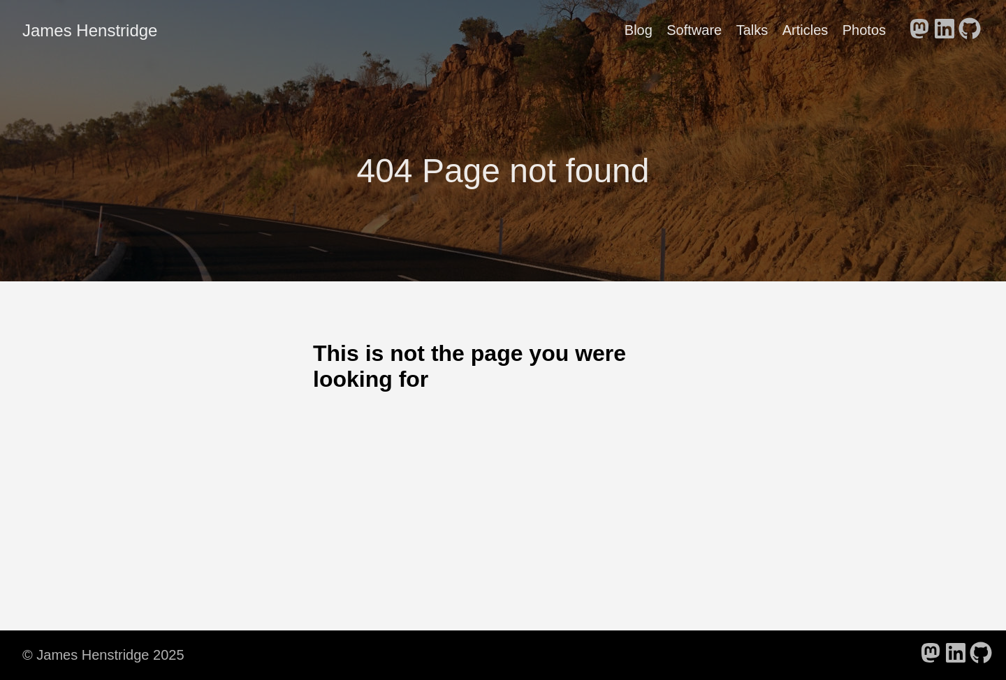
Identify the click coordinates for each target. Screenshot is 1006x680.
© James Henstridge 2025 (103, 655)
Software (694, 30)
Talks (752, 30)
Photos (864, 30)
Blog (639, 30)
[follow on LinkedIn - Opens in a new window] (944, 30)
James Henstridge (89, 30)
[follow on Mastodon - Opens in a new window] (919, 30)
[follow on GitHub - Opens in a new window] (969, 30)
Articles (805, 30)
